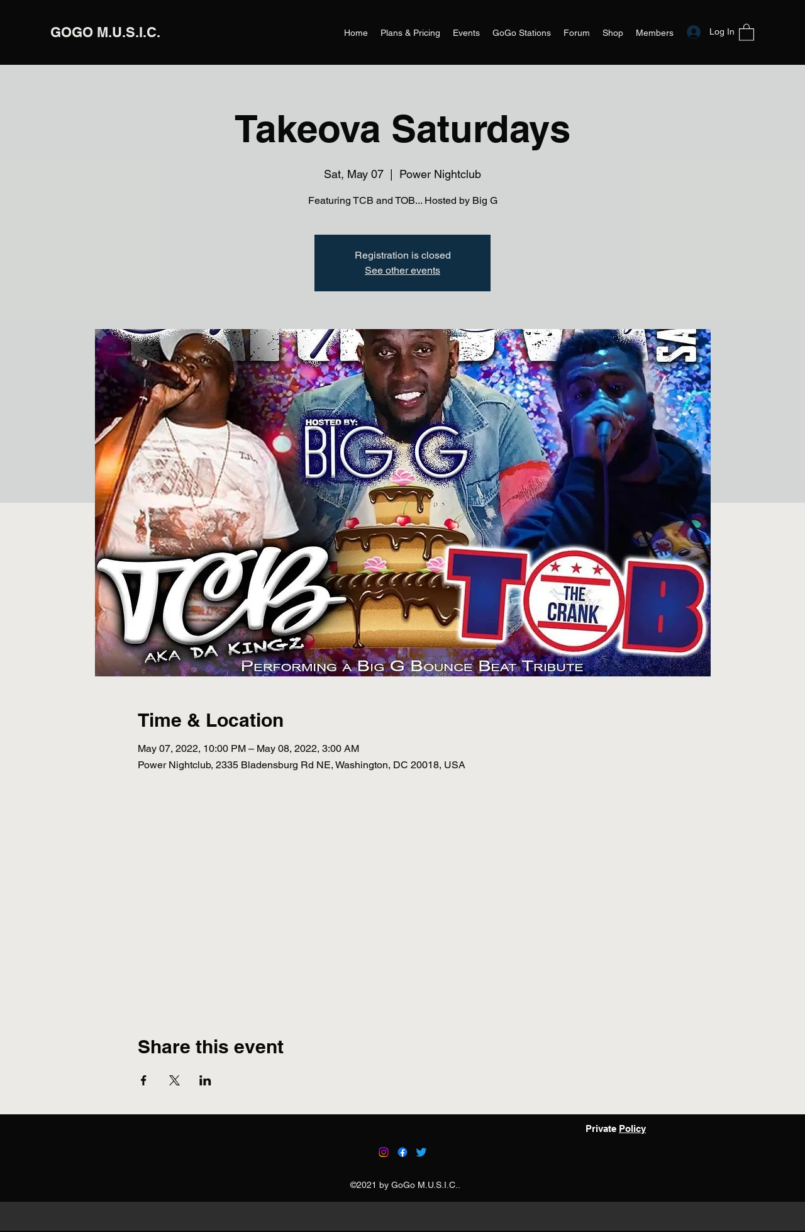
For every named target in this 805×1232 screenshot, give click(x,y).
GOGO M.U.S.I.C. (105, 32)
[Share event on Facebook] (144, 1080)
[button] (746, 32)
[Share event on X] (174, 1080)
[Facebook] (402, 1152)
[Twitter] (421, 1152)
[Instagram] (383, 1152)
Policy (632, 1128)
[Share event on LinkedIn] (205, 1080)
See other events (402, 270)
